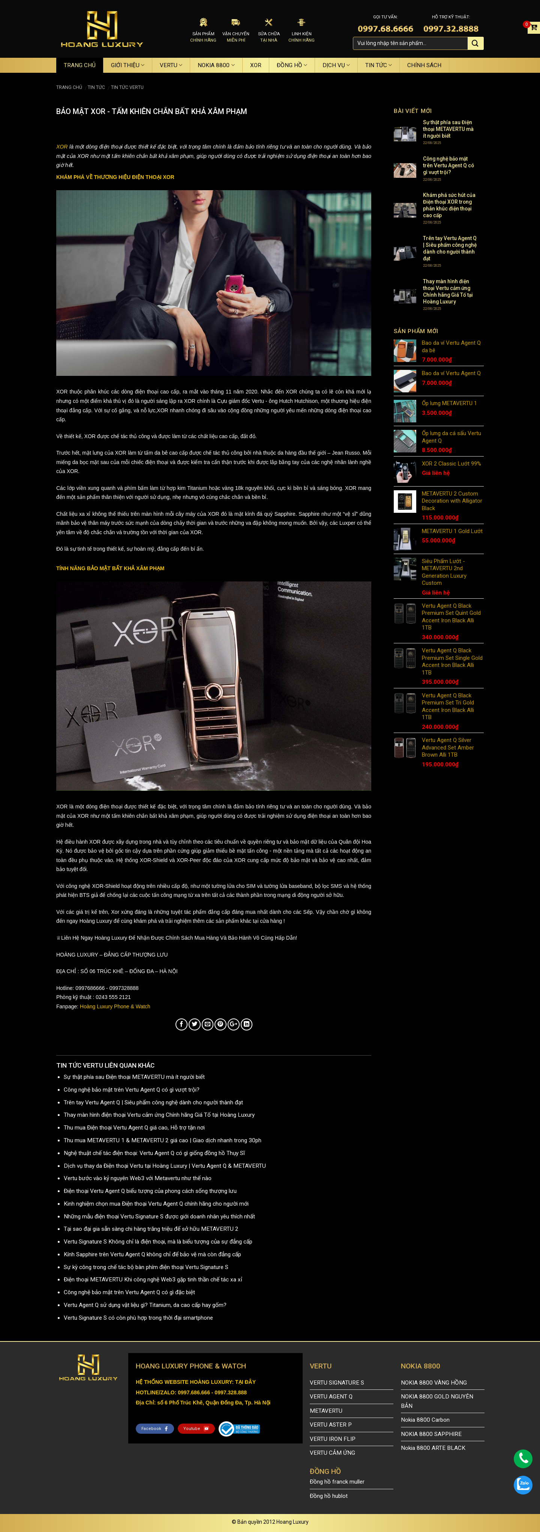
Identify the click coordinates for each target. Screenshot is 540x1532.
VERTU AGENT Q (331, 1396)
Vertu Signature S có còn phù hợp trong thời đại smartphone (138, 1317)
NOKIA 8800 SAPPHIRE (431, 1434)
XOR (255, 65)
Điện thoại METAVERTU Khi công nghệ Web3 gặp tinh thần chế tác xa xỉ (153, 1279)
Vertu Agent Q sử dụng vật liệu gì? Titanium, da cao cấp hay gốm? (145, 1305)
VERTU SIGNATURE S (337, 1382)
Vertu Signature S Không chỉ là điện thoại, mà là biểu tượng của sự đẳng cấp (158, 1241)
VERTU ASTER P (331, 1424)
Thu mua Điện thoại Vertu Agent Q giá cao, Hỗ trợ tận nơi (134, 1127)
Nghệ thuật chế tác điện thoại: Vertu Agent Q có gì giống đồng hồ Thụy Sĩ (154, 1153)
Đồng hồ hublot (329, 1496)
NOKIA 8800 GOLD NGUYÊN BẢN (437, 1401)
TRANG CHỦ (80, 65)
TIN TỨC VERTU (127, 87)
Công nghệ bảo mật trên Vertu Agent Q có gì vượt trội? (132, 1089)
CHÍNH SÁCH (424, 65)
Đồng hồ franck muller (337, 1481)
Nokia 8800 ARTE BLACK (433, 1448)
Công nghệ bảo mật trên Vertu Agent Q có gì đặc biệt (129, 1292)
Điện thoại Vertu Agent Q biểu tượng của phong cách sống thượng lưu (150, 1191)
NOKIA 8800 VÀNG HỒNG (434, 1382)
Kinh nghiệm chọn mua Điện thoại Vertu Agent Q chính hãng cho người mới (156, 1203)
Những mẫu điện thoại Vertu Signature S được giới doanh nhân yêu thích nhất (159, 1216)
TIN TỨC (378, 65)
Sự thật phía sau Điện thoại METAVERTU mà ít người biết (134, 1077)
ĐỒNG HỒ (292, 65)
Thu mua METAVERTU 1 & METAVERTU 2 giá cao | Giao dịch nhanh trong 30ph (162, 1140)
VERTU (171, 65)
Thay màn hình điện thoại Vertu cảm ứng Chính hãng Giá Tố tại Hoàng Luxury (159, 1114)
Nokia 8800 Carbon (425, 1419)
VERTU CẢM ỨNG (332, 1452)
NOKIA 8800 (216, 65)
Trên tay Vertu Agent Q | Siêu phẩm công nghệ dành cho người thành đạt (153, 1102)
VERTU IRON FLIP (333, 1439)
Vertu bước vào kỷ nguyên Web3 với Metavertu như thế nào (138, 1178)
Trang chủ (69, 87)
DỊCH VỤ (336, 65)
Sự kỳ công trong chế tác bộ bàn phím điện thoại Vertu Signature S (146, 1267)
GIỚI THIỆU (127, 65)
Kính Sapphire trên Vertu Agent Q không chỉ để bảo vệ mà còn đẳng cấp (152, 1254)
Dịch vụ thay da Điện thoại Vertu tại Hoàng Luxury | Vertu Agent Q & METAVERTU (165, 1166)
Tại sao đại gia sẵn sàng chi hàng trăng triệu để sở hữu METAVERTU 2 (151, 1229)
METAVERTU (326, 1410)
